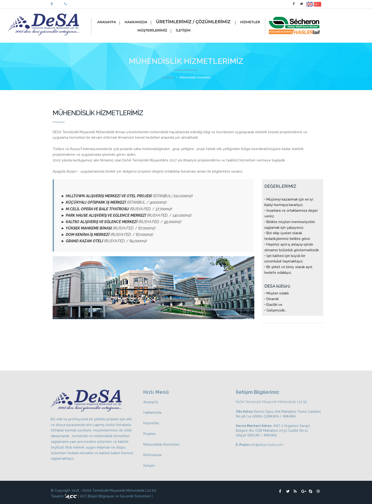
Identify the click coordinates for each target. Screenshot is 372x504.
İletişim (149, 465)
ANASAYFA (108, 22)
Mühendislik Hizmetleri (161, 444)
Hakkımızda (152, 412)
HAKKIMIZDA (138, 22)
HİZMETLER (252, 22)
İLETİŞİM (185, 30)
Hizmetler (151, 423)
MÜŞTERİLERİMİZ (134, 30)
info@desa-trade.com (266, 445)
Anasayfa (167, 77)
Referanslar (152, 455)
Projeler (149, 434)
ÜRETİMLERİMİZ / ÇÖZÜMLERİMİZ (195, 22)
